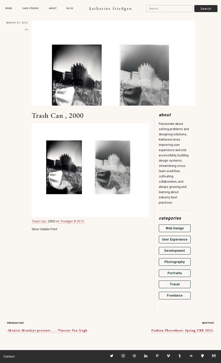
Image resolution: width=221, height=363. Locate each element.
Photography (174, 262)
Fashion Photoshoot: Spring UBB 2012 (182, 330)
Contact (9, 356)
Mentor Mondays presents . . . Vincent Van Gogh (47, 330)
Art (26, 29)
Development (174, 251)
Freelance (175, 295)
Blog (70, 8)
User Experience (174, 239)
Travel (175, 284)
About (53, 8)
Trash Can (39, 221)
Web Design (175, 228)
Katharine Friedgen (110, 8)
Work (8, 8)
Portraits (175, 273)
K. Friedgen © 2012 (70, 221)
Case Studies (30, 8)
